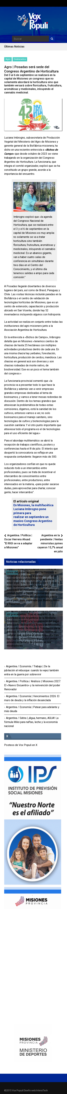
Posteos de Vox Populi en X (20, 745)
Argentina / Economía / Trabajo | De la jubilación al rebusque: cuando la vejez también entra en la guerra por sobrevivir (31, 670)
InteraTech (42, 1090)
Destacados (20, 59)
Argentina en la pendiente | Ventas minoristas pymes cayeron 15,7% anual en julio (50, 543)
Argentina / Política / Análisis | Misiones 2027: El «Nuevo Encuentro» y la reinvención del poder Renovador (32, 685)
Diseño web (30, 1090)
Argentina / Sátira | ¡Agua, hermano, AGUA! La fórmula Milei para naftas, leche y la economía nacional (31, 722)
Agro (8, 59)
